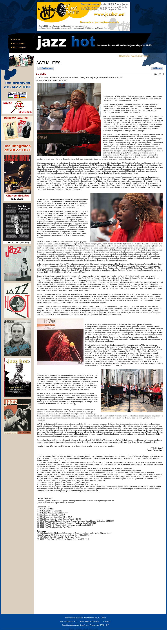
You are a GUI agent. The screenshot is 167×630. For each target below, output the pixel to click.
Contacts (106, 621)
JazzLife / (137, 56)
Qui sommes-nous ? (68, 621)
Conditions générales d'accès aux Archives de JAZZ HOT (85, 625)
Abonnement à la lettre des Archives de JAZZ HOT (85, 618)
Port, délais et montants (89, 621)
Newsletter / (125, 56)
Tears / (145, 56)
